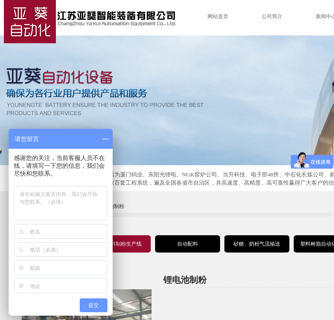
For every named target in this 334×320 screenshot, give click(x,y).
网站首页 (218, 16)
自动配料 (187, 244)
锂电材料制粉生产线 (118, 244)
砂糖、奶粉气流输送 (256, 244)
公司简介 (272, 16)
